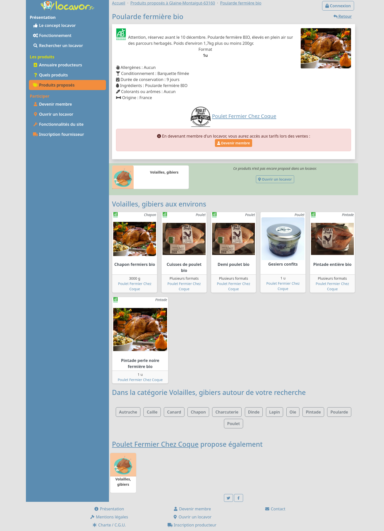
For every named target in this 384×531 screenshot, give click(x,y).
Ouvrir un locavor (53, 114)
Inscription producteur (192, 525)
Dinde (254, 412)
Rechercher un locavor (58, 45)
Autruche (128, 412)
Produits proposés (53, 85)
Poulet (233, 423)
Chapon (198, 412)
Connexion (338, 6)
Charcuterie (226, 412)
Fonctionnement (52, 35)
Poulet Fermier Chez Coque (140, 379)
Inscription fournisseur (58, 134)
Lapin (274, 412)
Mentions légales (109, 517)
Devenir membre (52, 104)
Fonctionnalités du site (58, 124)
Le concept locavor (54, 25)
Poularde (339, 412)
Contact (275, 509)
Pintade (313, 412)
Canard (174, 412)
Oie (293, 412)
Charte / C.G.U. (109, 525)
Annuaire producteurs (57, 65)
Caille (152, 412)
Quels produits (50, 75)
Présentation (109, 509)
